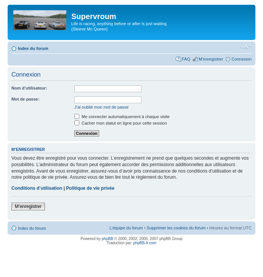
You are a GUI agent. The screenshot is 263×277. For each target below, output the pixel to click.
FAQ (186, 59)
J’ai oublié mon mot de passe (101, 107)
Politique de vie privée (90, 188)
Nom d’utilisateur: (29, 88)
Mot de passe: (25, 99)
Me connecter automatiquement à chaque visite (122, 116)
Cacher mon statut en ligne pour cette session (120, 123)
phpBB (107, 239)
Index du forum (33, 48)
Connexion (241, 59)
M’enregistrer (211, 59)
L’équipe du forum (126, 228)
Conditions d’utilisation (36, 188)
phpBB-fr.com (145, 243)
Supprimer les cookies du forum (176, 228)
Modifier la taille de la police (246, 46)
